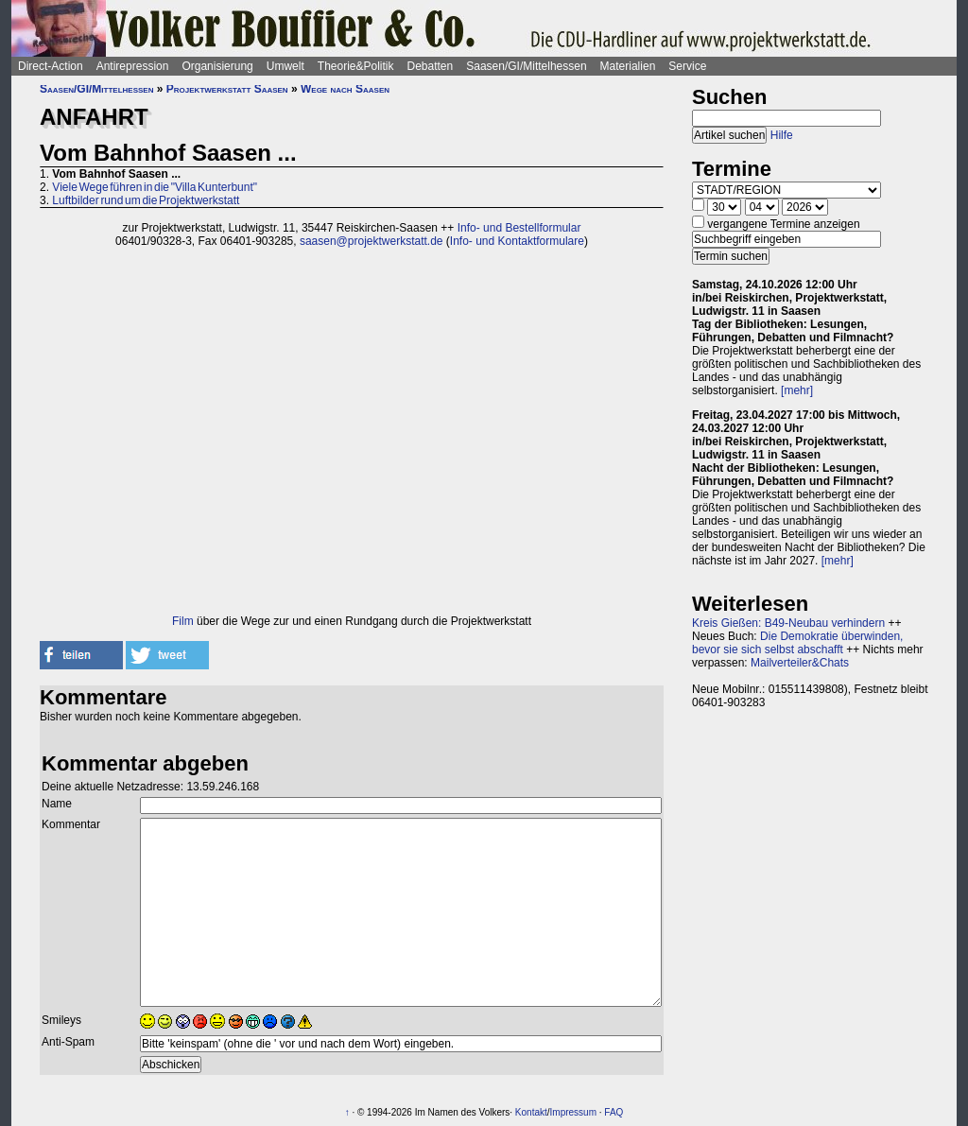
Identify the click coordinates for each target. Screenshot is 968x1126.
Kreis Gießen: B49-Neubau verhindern (788, 623)
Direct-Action (50, 66)
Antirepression (132, 66)
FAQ (613, 1112)
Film (183, 621)
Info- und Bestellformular (519, 227)
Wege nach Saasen (345, 88)
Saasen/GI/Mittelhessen (526, 66)
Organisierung (217, 66)
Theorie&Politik (356, 66)
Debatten (430, 66)
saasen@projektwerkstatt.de (371, 241)
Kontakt (531, 1112)
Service (687, 66)
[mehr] (797, 390)
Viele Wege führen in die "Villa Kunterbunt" (154, 187)
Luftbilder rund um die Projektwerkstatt (145, 200)
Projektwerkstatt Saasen (227, 88)
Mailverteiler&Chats (800, 662)
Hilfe (781, 135)
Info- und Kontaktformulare (517, 241)
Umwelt (285, 66)
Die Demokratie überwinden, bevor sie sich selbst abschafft (797, 643)
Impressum (573, 1112)
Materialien (628, 66)
